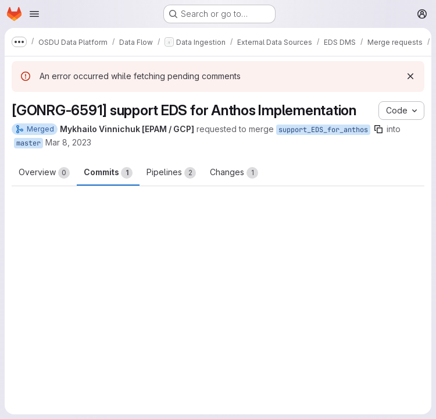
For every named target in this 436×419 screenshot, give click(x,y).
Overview (44, 173)
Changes (234, 173)
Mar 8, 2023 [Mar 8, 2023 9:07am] (68, 142)
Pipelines (171, 173)
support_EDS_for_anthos (323, 129)
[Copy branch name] (378, 129)
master (28, 143)
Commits (108, 173)
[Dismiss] (410, 76)
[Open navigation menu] (34, 14)
